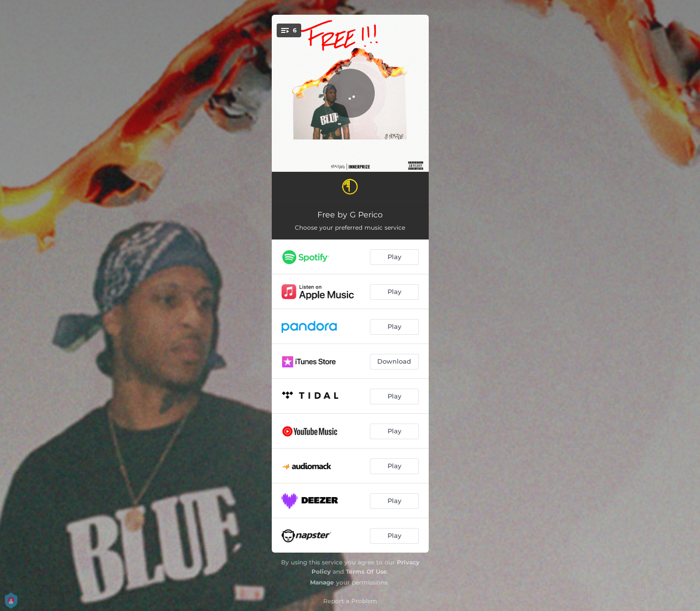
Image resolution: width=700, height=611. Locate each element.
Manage (322, 582)
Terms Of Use (366, 571)
